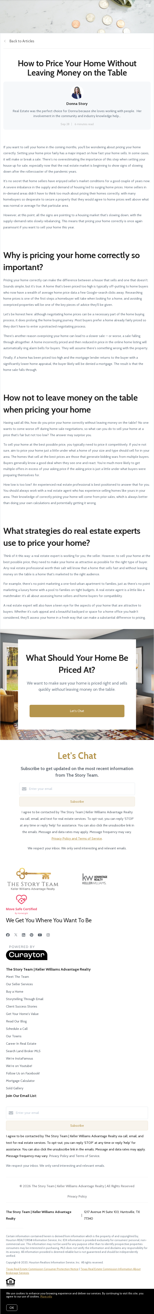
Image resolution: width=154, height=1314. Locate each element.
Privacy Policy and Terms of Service (76, 838)
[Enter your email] (81, 789)
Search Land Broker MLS (23, 1051)
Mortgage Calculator (20, 1081)
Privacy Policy (77, 1196)
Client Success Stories (21, 1006)
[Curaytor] (26, 959)
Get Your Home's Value (22, 1014)
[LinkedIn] (23, 935)
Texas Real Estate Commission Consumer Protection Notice (42, 1269)
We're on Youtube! (19, 1066)
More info (46, 1296)
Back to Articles (22, 41)
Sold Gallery (14, 1088)
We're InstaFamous (19, 1058)
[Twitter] (15, 935)
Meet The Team (17, 977)
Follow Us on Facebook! (23, 1073)
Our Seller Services (19, 984)
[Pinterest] (31, 935)
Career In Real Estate (21, 1044)
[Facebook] (8, 935)
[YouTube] (40, 935)
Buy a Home (14, 992)
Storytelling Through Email (24, 999)
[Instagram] (48, 935)
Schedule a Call (17, 1029)
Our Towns (13, 1036)
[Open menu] (148, 5)
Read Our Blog (16, 1021)
